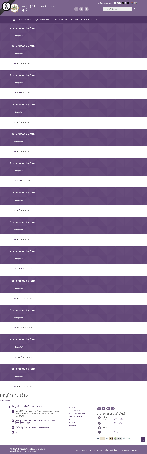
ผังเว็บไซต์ (85, 20)
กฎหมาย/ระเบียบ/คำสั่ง (44, 20)
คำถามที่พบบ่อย (96, 450)
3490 (17, 357)
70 (16, 63)
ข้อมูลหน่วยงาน (25, 20)
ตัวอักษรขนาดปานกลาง (118, 3)
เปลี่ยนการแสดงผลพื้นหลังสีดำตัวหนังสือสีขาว (123, 3)
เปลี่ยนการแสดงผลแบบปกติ (125, 3)
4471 (17, 386)
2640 (17, 269)
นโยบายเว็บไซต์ (111, 450)
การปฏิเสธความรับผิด (128, 450)
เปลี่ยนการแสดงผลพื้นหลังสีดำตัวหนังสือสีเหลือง (128, 3)
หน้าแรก (72, 407)
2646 (17, 298)
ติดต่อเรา (94, 20)
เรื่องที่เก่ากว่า (5, 400)
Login (17, 432)
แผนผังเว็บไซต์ (81, 450)
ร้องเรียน (74, 20)
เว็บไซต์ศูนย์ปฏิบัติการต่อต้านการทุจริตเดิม (32, 427)
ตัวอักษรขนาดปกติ (115, 3)
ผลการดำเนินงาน (62, 20)
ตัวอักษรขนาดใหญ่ (120, 3)
